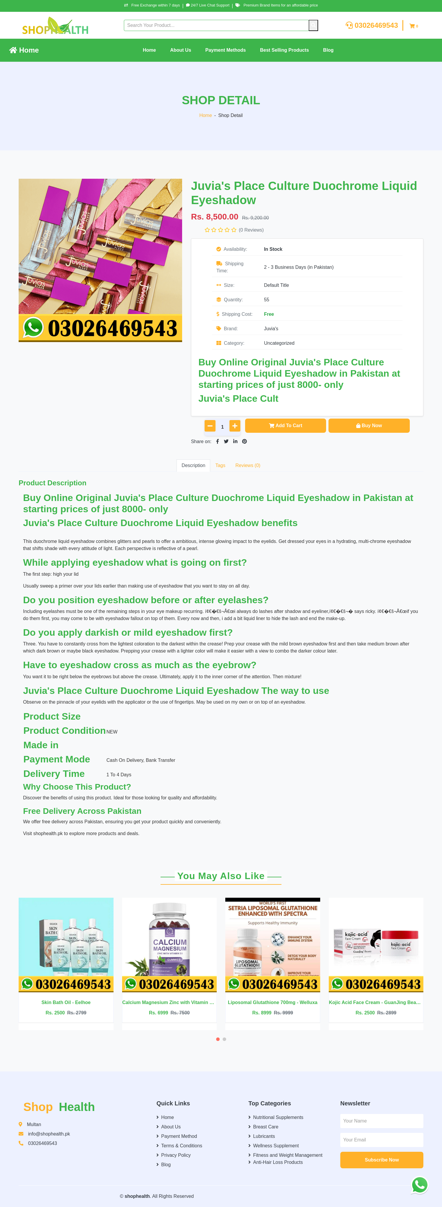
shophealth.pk (48, 833)
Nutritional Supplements (275, 1117)
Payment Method (176, 1136)
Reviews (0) (247, 465)
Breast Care (263, 1126)
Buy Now (369, 425)
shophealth (137, 1196)
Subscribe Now (382, 1159)
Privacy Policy (173, 1155)
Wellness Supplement (273, 1145)
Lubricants (261, 1136)
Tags (220, 465)
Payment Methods (225, 50)
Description (193, 465)
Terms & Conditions (179, 1145)
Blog (328, 50)
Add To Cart (285, 425)
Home (24, 50)
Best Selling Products (284, 50)
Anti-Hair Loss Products (275, 1162)
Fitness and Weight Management (285, 1155)
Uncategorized (279, 343)
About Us (180, 50)
